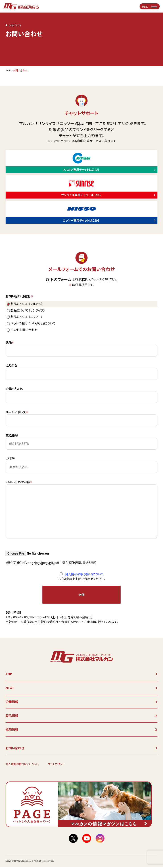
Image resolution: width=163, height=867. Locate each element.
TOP (8, 70)
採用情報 (12, 729)
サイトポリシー (56, 764)
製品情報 (12, 715)
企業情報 (12, 701)
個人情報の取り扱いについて (84, 574)
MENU (149, 6)
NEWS (10, 687)
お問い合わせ (15, 748)
